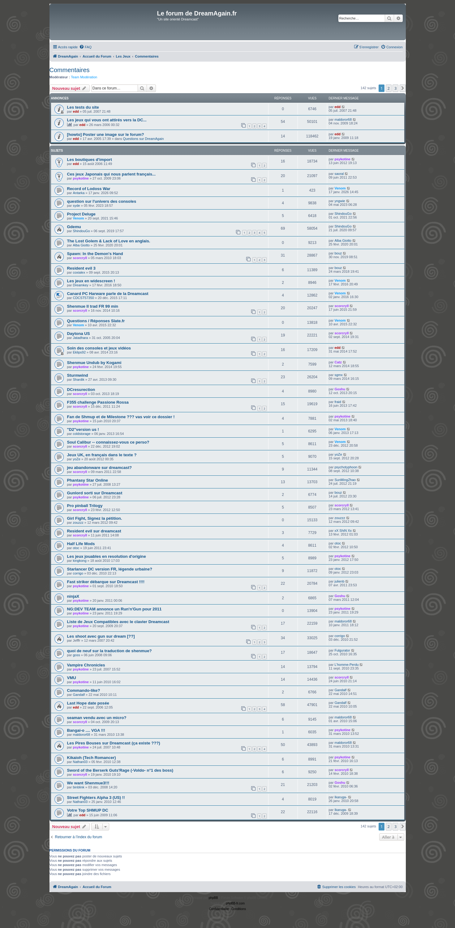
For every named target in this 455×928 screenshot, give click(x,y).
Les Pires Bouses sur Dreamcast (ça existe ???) (113, 743)
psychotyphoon (345, 467)
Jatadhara (80, 338)
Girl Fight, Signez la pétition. (94, 518)
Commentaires (69, 70)
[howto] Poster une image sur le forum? (105, 134)
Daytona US (78, 333)
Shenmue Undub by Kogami (94, 362)
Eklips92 (79, 352)
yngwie (339, 201)
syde (76, 205)
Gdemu (74, 226)
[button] (403, 88)
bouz (338, 253)
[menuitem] (85, 47)
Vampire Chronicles (86, 665)
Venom (340, 188)
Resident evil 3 (81, 268)
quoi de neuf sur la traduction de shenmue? (109, 650)
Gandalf (79, 694)
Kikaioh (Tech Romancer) (91, 757)
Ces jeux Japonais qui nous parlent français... (111, 174)
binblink (78, 787)
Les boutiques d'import (89, 159)
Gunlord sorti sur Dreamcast (94, 493)
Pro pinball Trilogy (85, 505)
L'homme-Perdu (346, 664)
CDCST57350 (83, 298)
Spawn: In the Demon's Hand (95, 253)
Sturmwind (77, 375)
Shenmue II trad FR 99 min (92, 306)
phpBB (213, 898)
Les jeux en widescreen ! (91, 281)
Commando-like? (83, 690)
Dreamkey (80, 285)
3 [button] (395, 88)
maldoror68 (343, 119)
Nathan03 (80, 762)
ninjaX (73, 596)
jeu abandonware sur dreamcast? (99, 467)
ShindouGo (342, 213)
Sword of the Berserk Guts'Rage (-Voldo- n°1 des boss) (120, 770)
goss (76, 655)
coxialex (79, 272)
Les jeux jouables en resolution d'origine (106, 556)
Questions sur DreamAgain (143, 139)
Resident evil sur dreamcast (94, 531)
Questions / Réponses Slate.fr (96, 321)
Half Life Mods (81, 543)
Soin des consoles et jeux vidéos (99, 348)
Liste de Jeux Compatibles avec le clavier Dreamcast (118, 621)
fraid (337, 402)
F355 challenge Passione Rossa (98, 402)
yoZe (76, 459)
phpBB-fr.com (235, 903)
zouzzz (78, 522)
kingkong (79, 560)
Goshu (339, 389)
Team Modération (84, 77)
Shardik (78, 379)
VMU (71, 677)
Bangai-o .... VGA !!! (86, 730)
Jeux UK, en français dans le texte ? (102, 455)
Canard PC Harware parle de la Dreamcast (107, 293)
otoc (76, 548)
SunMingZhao (345, 480)
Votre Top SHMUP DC (87, 810)
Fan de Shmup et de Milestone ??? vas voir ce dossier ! (121, 416)
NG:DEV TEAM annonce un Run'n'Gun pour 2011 (114, 609)
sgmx (338, 375)
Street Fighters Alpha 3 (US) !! (96, 797)
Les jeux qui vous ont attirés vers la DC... (107, 120)
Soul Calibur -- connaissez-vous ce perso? (108, 442)
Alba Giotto (81, 245)
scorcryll (80, 258)
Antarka (78, 193)
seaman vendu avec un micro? (97, 717)
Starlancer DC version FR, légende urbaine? (109, 569)
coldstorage (81, 434)
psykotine (342, 159)
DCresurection (81, 389)
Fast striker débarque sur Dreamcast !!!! (106, 581)
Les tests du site (83, 107)
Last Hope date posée (88, 703)
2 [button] (389, 88)
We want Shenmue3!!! (88, 783)
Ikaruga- (340, 797)
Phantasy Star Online (87, 480)
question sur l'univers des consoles (101, 201)
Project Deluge (81, 214)
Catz (337, 362)
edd (76, 111)
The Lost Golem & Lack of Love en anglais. (108, 241)
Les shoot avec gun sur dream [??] (101, 636)
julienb (339, 581)
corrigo (78, 573)
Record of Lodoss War (88, 188)
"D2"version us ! (83, 429)
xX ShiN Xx (343, 530)
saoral (339, 174)
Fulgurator (342, 650)
